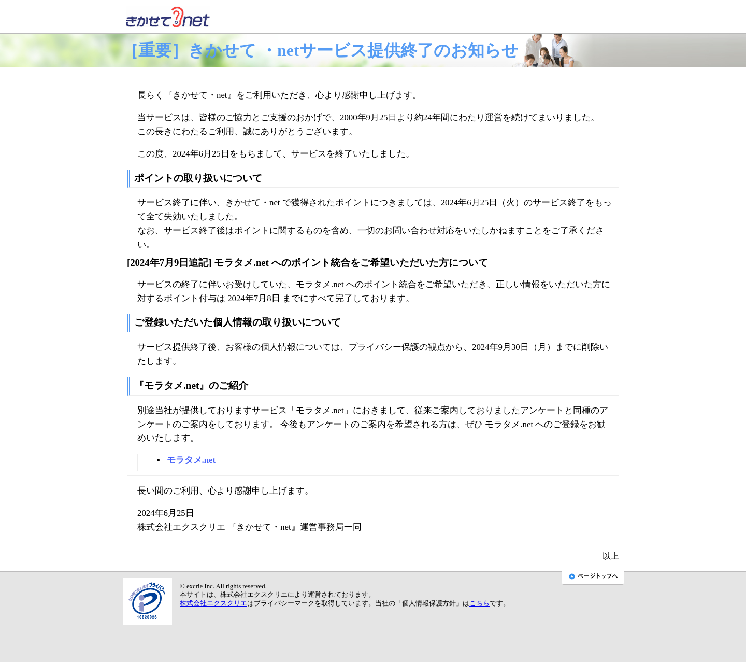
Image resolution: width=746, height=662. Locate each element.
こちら (479, 603)
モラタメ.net (191, 460)
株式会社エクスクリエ (213, 603)
